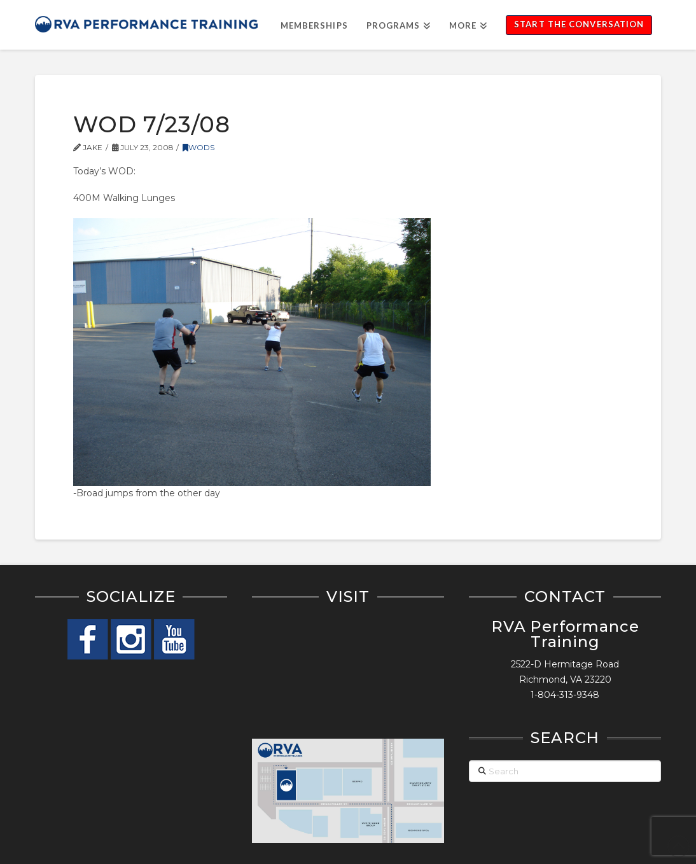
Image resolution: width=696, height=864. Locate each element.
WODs (198, 147)
